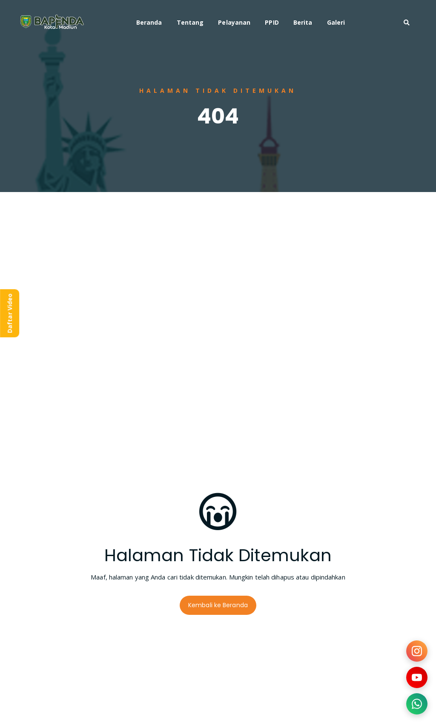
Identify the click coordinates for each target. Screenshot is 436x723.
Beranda (149, 22)
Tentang (190, 22)
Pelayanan (234, 22)
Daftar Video (10, 313)
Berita (303, 22)
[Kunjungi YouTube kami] (416, 677)
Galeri (336, 22)
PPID (271, 22)
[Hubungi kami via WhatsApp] (416, 703)
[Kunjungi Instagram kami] (416, 651)
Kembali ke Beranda (218, 605)
